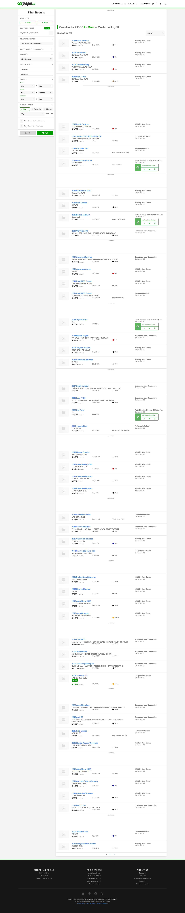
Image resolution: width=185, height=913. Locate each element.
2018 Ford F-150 (79, 77)
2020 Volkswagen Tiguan (83, 664)
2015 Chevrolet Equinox (82, 464)
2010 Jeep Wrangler (80, 613)
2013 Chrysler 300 (80, 231)
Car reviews (44, 876)
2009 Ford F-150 (79, 53)
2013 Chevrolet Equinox (82, 476)
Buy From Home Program (142, 878)
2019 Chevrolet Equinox (82, 257)
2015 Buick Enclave (80, 40)
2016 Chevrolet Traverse (82, 539)
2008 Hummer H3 (79, 676)
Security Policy (91, 903)
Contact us (142, 873)
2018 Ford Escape (79, 203)
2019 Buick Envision (80, 386)
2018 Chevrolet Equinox (82, 488)
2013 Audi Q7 (77, 717)
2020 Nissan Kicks (80, 831)
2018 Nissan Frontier (81, 452)
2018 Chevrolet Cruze (81, 269)
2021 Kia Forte (78, 410)
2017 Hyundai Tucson (81, 515)
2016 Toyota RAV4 (80, 319)
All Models (36, 74)
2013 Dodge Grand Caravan (84, 844)
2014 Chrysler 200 (80, 148)
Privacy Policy (81, 903)
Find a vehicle (44, 873)
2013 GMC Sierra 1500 (81, 601)
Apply (45, 133)
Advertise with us (94, 873)
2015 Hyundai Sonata (81, 589)
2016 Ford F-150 (79, 805)
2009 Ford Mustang (80, 65)
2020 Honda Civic (79, 426)
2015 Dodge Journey (81, 215)
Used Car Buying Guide (44, 878)
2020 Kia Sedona (79, 651)
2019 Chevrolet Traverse (82, 360)
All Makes (36, 69)
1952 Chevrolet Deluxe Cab (83, 551)
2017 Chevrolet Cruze (81, 527)
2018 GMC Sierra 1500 (81, 769)
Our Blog (142, 876)
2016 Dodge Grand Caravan (84, 577)
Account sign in (94, 884)
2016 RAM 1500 (78, 639)
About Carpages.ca (142, 884)
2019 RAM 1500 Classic (82, 281)
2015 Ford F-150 (79, 398)
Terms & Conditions (102, 903)
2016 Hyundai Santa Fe (82, 160)
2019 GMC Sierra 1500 (81, 191)
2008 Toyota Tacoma (81, 348)
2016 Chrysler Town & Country (85, 781)
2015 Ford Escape (79, 731)
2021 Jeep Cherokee (81, 705)
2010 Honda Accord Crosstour (85, 743)
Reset (27, 133)
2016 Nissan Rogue (80, 336)
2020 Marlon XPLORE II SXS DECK (87, 136)
